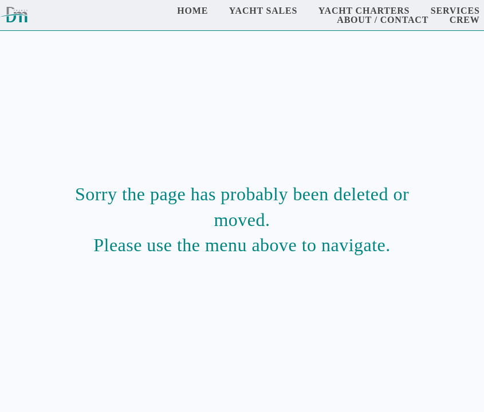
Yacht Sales (263, 10)
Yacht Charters (364, 10)
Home (192, 10)
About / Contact (382, 20)
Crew (465, 20)
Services (455, 10)
